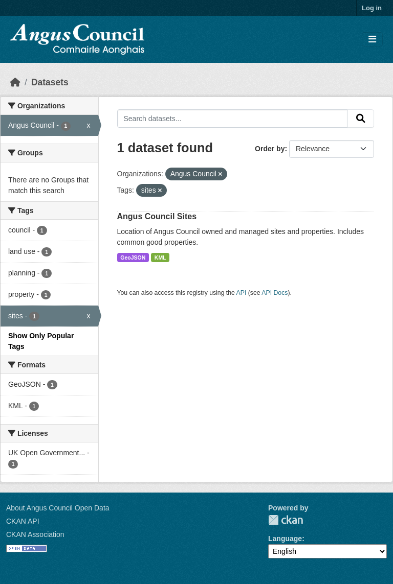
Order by (270, 149)
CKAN (285, 520)
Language (285, 538)
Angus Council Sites (157, 216)
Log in (372, 8)
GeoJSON (132, 257)
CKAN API (22, 521)
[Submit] (360, 118)
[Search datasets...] (232, 118)
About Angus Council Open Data (58, 508)
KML (160, 257)
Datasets (50, 82)
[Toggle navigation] (372, 39)
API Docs (274, 292)
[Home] (15, 82)
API (241, 292)
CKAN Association (35, 534)
